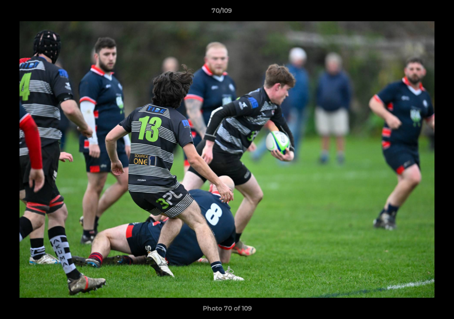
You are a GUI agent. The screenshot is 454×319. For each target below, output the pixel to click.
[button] (416, 13)
